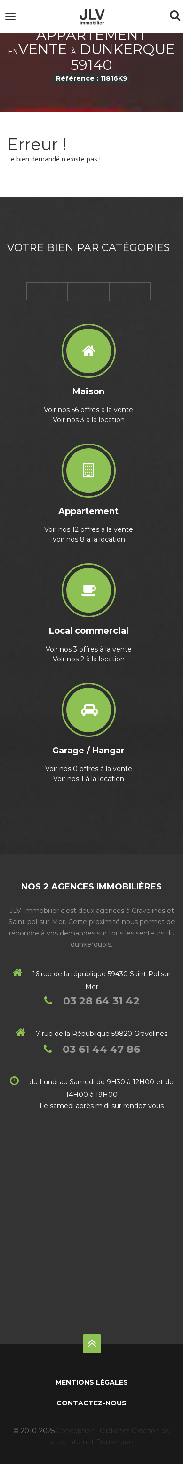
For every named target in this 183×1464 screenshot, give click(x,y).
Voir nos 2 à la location (89, 659)
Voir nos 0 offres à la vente (88, 769)
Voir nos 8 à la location (88, 539)
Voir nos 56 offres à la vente (88, 410)
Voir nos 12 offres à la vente (88, 529)
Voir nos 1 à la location (88, 778)
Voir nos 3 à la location (89, 419)
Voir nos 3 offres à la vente (89, 649)
